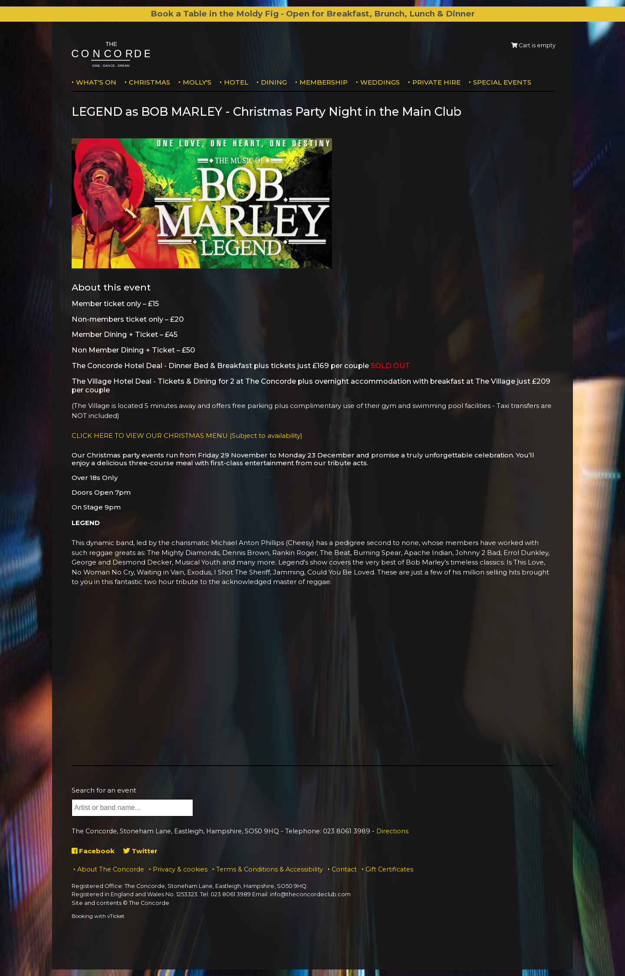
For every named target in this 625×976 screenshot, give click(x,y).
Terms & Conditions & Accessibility (269, 869)
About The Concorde (110, 869)
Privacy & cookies (180, 869)
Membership (323, 82)
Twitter (140, 851)
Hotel (236, 82)
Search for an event (104, 790)
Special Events (502, 82)
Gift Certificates (389, 869)
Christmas (149, 82)
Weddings (380, 82)
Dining (274, 82)
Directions (392, 831)
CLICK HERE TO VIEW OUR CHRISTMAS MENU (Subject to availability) (187, 435)
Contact (344, 869)
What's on (96, 82)
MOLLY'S (197, 82)
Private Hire (436, 82)
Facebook (93, 851)
